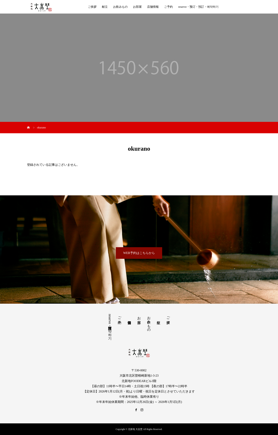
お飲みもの (120, 6)
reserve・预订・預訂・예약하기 (198, 6)
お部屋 (137, 6)
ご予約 (168, 6)
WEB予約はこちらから (139, 253)
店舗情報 (153, 6)
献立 (105, 6)
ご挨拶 (92, 6)
